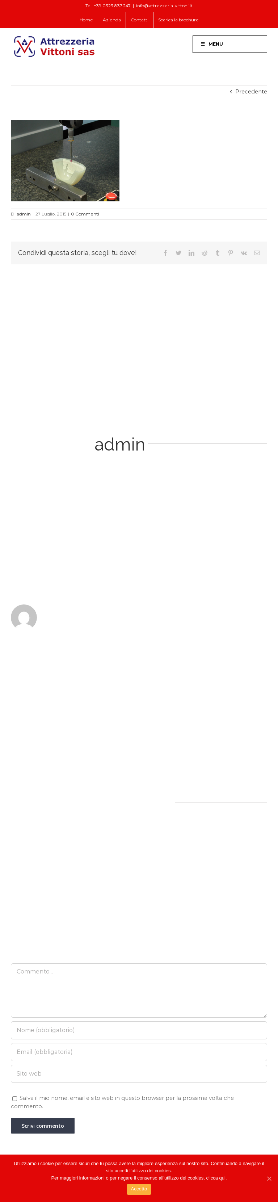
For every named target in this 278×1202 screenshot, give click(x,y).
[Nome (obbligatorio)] (139, 1030)
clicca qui (216, 1178)
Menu (211, 44)
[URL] (139, 1074)
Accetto (139, 1188)
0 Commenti (85, 214)
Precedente (251, 91)
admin (24, 214)
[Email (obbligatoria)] (139, 1052)
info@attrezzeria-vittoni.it (164, 5)
